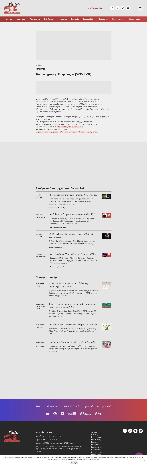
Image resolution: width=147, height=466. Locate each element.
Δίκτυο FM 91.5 (12, 8)
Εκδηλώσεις (49, 19)
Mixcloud (97, 413)
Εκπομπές (62, 19)
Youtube (128, 8)
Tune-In (72, 413)
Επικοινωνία (134, 19)
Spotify (62, 413)
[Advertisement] (73, 45)
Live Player (21, 19)
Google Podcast (54, 413)
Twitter (123, 8)
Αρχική (9, 19)
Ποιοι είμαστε (118, 19)
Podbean (85, 413)
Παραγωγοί (103, 19)
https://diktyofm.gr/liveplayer (70, 127)
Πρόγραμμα (35, 19)
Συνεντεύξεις (88, 19)
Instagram (117, 8)
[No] (144, 460)
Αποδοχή (74, 463)
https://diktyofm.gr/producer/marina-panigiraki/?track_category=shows (67, 132)
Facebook (112, 8)
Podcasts (75, 19)
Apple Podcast (47, 413)
